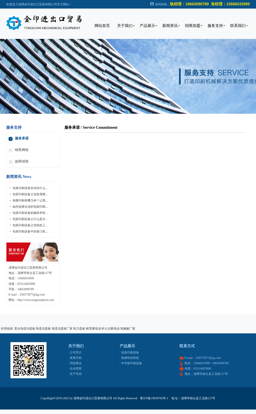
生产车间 (76, 374)
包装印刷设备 (130, 352)
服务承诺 (22, 138)
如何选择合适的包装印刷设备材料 (35, 206)
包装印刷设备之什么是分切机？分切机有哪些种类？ (47, 219)
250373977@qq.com (32, 294)
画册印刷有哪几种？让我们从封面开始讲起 (41, 200)
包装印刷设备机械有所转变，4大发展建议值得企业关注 (49, 212)
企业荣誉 (76, 368)
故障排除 (22, 161)
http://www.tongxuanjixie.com (35, 300)
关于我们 (76, 346)
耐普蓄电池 (93, 328)
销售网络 (22, 150)
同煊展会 (76, 363)
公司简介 (76, 352)
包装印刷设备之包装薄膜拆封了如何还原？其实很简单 (48, 194)
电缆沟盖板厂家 (62, 328)
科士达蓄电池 (110, 328)
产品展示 (127, 346)
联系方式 (187, 346)
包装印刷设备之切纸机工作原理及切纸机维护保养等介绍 (50, 225)
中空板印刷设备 (131, 363)
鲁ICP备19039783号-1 (154, 398)
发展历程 (76, 357)
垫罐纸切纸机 (130, 357)
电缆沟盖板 (43, 328)
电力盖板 (79, 328)
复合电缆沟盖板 (24, 328)
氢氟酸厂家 (127, 328)
